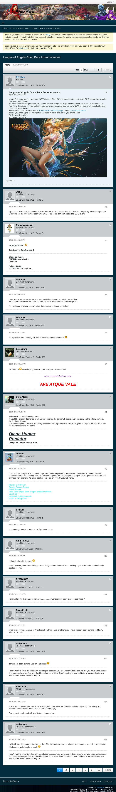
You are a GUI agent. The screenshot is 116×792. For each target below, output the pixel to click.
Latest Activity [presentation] (20, 65)
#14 (105, 702)
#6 (106, 364)
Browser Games (23, 28)
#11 (105, 594)
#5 (106, 333)
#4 (106, 295)
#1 (106, 92)
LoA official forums (79, 110)
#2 (106, 207)
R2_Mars (20, 77)
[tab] (7, 65)
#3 (106, 240)
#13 (105, 659)
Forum (12, 28)
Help (84, 781)
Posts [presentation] (7, 65)
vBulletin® (100, 787)
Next (108, 769)
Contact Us (95, 781)
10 (99, 769)
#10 (105, 556)
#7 (106, 412)
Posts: (38, 85)
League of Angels (38, 28)
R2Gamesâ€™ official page (51, 110)
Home (5, 28)
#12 (105, 625)
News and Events (54, 28)
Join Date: (20, 85)
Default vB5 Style (11, 781)
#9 (106, 525)
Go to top (108, 781)
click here (23, 48)
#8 (106, 469)
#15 (105, 740)
